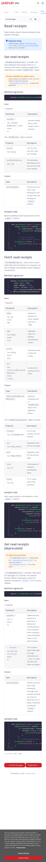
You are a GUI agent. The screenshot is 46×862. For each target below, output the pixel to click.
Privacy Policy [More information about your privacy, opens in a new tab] (21, 847)
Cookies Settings (23, 853)
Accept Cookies (23, 858)
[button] (23, 19)
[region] (23, 846)
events (28, 580)
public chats (33, 79)
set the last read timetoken (26, 46)
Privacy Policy (30, 773)
